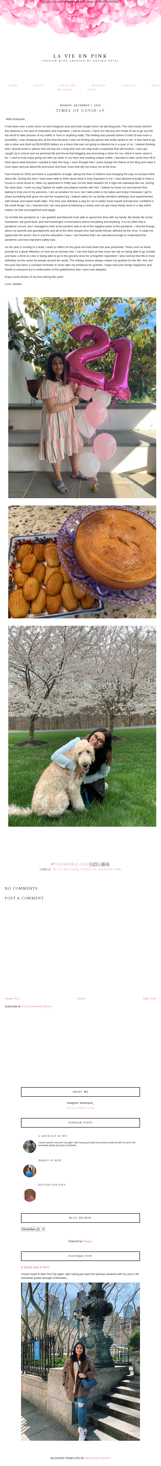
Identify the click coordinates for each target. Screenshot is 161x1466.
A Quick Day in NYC (53, 1136)
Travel (38, 86)
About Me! (68, 86)
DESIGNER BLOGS (97, 1458)
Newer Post (12, 998)
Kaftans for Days (51, 1185)
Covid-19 (88, 869)
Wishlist (99, 86)
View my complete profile (80, 1108)
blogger (71, 869)
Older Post (149, 998)
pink (117, 869)
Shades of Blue (50, 1160)
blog (57, 869)
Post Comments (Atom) (36, 1006)
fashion (105, 869)
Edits (92, 90)
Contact (128, 86)
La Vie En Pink (80, 56)
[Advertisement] (80, 1049)
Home (13, 86)
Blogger (87, 1241)
